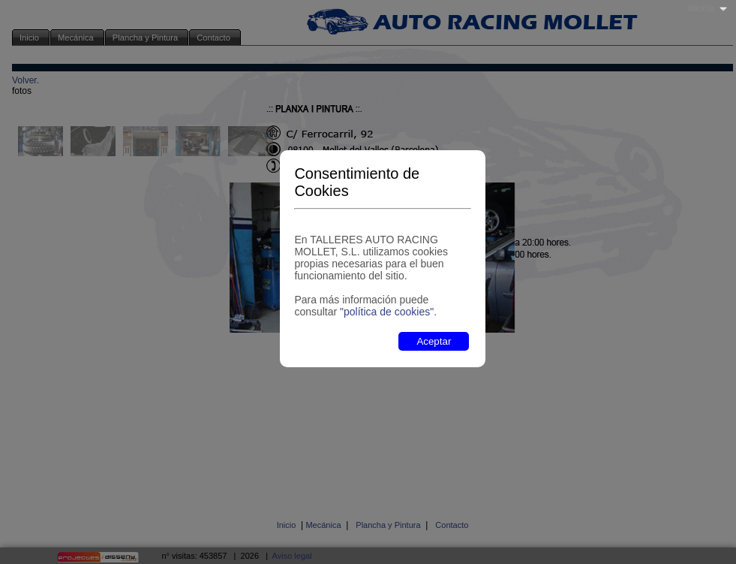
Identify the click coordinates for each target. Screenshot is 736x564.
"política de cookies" (387, 312)
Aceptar (433, 341)
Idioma (701, 8)
